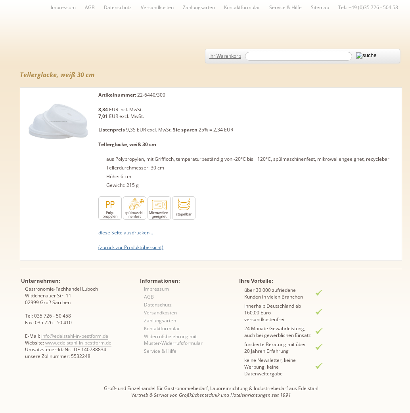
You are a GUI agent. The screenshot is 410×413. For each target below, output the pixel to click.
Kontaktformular (242, 7)
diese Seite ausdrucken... (125, 232)
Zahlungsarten (199, 7)
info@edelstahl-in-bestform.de (74, 336)
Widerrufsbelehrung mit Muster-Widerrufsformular (173, 339)
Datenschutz (118, 7)
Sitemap (320, 7)
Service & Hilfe (285, 7)
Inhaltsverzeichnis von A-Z (99, 20)
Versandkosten (157, 7)
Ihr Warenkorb (225, 56)
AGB (90, 7)
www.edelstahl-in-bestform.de (78, 342)
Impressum (63, 7)
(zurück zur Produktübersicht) (130, 247)
